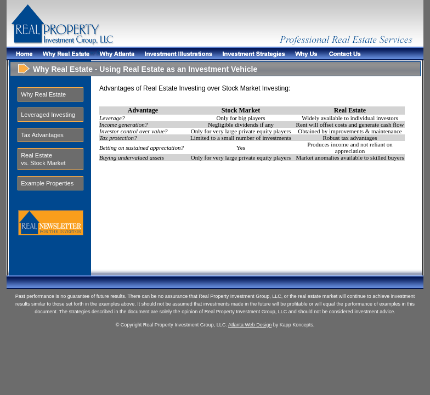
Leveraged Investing (48, 114)
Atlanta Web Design (249, 325)
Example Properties (47, 183)
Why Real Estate (43, 94)
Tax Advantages (42, 135)
